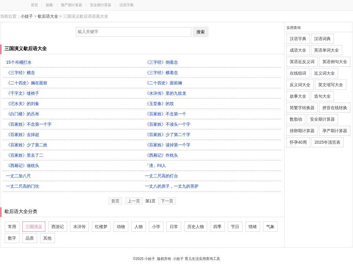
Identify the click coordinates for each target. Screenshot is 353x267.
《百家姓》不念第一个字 (28, 124)
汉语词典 (322, 38)
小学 (156, 226)
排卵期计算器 (302, 130)
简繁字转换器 (302, 107)
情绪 (253, 226)
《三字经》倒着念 (161, 62)
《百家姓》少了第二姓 (26, 144)
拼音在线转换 (334, 107)
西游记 (57, 226)
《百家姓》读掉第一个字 (167, 144)
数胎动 (296, 119)
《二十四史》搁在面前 (26, 83)
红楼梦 (101, 226)
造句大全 (322, 96)
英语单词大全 (326, 50)
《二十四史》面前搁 (163, 83)
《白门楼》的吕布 (22, 114)
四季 (217, 226)
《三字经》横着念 (161, 72)
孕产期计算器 (334, 130)
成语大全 (298, 50)
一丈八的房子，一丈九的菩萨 (172, 186)
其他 (47, 238)
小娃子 (27, 16)
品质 (30, 238)
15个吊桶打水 (18, 62)
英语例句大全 (334, 61)
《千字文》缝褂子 (22, 93)
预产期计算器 (71, 5)
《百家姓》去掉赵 (22, 134)
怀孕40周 (298, 142)
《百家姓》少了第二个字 (167, 134)
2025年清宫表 (327, 142)
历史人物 (195, 226)
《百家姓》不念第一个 (165, 114)
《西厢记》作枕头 (161, 155)
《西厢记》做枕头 (22, 165)
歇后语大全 (48, 16)
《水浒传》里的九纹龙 (165, 93)
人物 (138, 226)
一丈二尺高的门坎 (22, 186)
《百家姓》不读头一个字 (167, 124)
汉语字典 (126, 5)
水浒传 (79, 226)
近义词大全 (324, 73)
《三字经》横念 (20, 72)
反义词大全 (300, 84)
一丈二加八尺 (18, 175)
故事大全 (298, 96)
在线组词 (298, 73)
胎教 (49, 5)
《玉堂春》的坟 (159, 103)
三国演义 (34, 226)
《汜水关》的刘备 (22, 103)
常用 (12, 226)
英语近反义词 (302, 61)
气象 (270, 226)
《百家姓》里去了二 (24, 155)
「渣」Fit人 (155, 165)
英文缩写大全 (330, 84)
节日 (235, 226)
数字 (12, 238)
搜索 (201, 32)
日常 (174, 226)
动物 (121, 226)
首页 (34, 5)
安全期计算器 (100, 5)
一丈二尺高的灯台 (161, 175)
